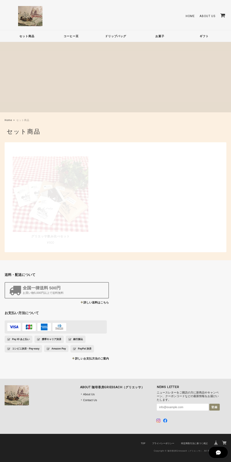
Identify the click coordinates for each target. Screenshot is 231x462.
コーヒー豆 (71, 36)
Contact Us (90, 389)
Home (190, 16)
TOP (143, 433)
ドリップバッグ (115, 36)
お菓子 (159, 36)
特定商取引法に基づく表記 (194, 433)
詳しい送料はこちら (96, 292)
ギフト (204, 36)
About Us (208, 16)
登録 (214, 396)
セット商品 (26, 36)
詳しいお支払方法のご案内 (92, 348)
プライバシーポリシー (163, 433)
